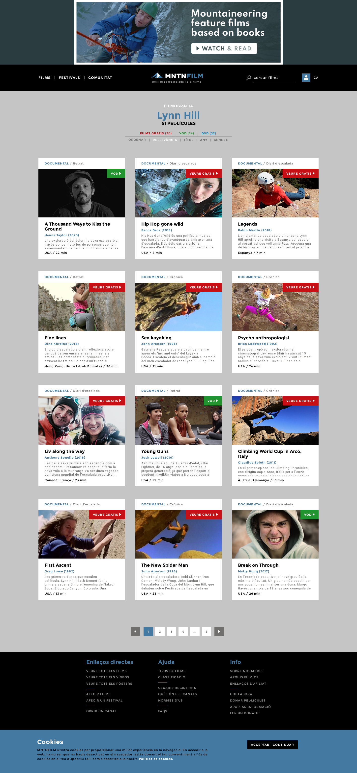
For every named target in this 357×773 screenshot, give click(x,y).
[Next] (219, 631)
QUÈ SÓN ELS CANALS (177, 694)
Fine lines (55, 338)
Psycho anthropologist (264, 338)
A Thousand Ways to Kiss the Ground (77, 226)
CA (316, 77)
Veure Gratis (204, 173)
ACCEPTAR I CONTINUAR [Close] (272, 745)
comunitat (100, 77)
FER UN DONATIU (245, 713)
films (44, 77)
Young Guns (155, 451)
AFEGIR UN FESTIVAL (104, 700)
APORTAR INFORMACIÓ (250, 707)
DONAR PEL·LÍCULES (248, 700)
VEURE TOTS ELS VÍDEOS (107, 677)
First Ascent (58, 565)
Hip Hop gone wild (162, 224)
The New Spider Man (164, 565)
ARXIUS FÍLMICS (244, 677)
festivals (69, 77)
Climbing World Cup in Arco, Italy (269, 454)
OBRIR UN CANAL (101, 711)
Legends (247, 224)
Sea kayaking (156, 338)
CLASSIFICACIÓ (171, 677)
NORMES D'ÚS (170, 700)
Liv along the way (65, 451)
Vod (116, 173)
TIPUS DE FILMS (172, 671)
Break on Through (258, 565)
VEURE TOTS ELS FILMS (106, 671)
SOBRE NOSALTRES (247, 671)
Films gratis (156, 133)
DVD (209, 133)
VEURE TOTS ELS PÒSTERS (109, 683)
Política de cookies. (156, 759)
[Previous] (135, 631)
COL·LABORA (241, 694)
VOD (186, 133)
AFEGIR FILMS (98, 694)
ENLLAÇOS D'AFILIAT (248, 683)
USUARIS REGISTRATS (177, 688)
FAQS (162, 711)
